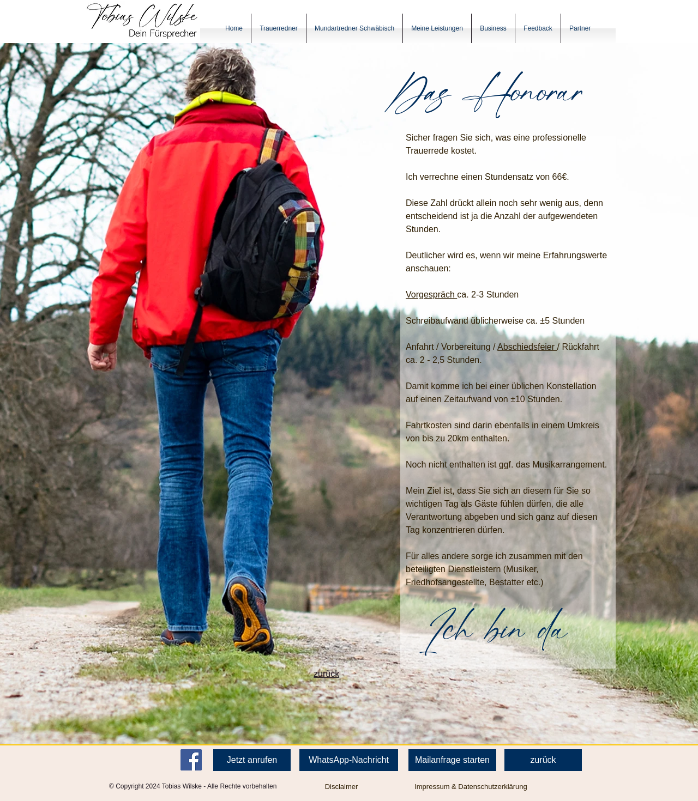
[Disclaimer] (341, 787)
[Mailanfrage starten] (452, 760)
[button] (278, 28)
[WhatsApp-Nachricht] (348, 760)
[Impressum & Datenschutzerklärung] (471, 787)
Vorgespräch (431, 294)
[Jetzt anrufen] (252, 760)
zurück (326, 673)
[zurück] (543, 760)
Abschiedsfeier (527, 346)
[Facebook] (191, 759)
